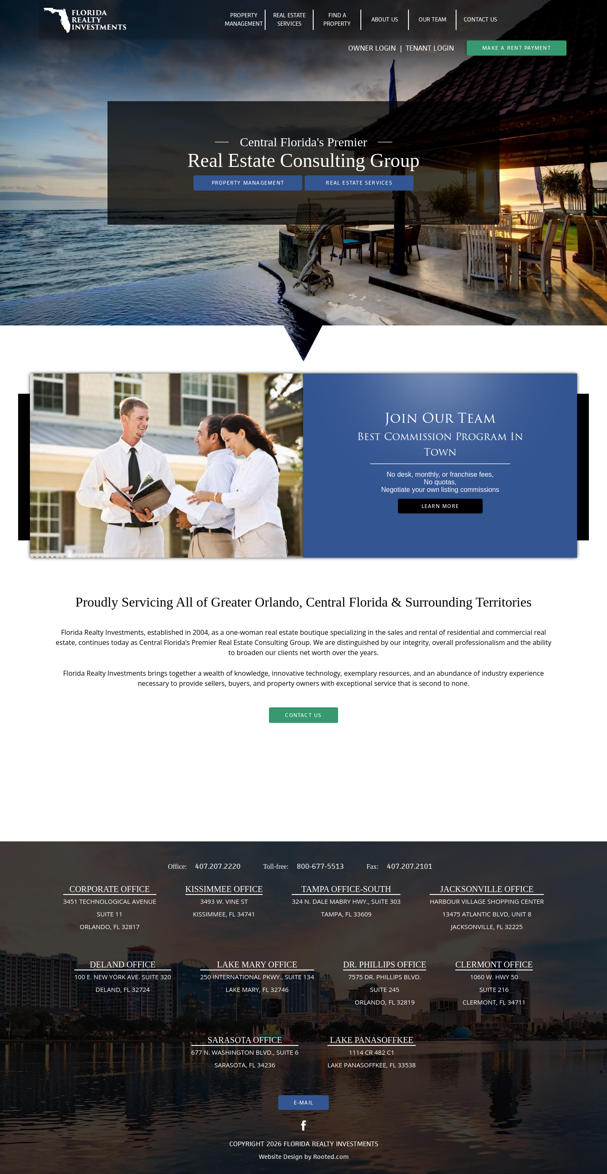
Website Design (281, 1157)
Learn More (440, 506)
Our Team (432, 20)
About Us (384, 20)
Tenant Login (430, 48)
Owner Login (373, 48)
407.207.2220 (218, 866)
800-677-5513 (320, 866)
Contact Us (480, 20)
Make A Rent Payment (516, 47)
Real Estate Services (289, 20)
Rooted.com (331, 1157)
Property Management (244, 20)
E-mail (303, 1102)
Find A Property (337, 20)
